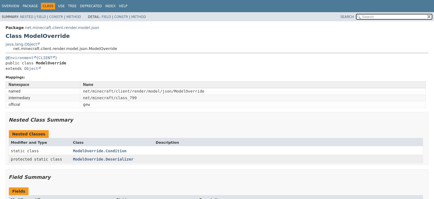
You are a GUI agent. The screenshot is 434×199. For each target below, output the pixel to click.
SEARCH (347, 17)
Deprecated (91, 6)
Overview (10, 6)
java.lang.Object (21, 44)
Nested (26, 17)
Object (31, 68)
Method (73, 17)
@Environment (19, 58)
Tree (72, 6)
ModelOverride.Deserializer (103, 159)
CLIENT (45, 58)
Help (123, 6)
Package (30, 6)
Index (110, 6)
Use (61, 6)
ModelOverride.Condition (99, 151)
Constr (56, 17)
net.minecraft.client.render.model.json (62, 27)
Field (41, 17)
